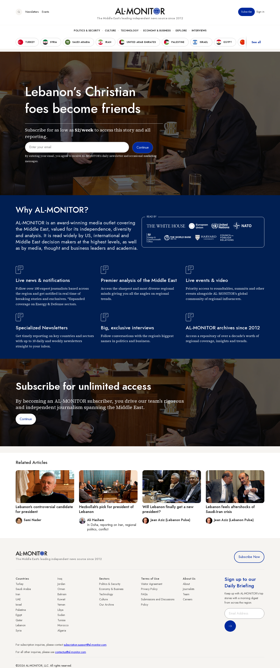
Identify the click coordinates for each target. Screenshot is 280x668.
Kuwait (61, 599)
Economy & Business (157, 30)
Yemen (61, 605)
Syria (19, 630)
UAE (18, 599)
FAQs (144, 594)
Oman (61, 589)
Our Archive (106, 605)
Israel (19, 605)
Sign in (260, 12)
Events (45, 12)
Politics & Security (87, 30)
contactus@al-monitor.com (70, 652)
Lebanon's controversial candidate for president (44, 509)
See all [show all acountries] (256, 42)
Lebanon (21, 625)
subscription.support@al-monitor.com (85, 645)
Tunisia (61, 620)
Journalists (188, 589)
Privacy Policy (149, 589)
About (186, 584)
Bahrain (62, 594)
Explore (181, 30)
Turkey (19, 584)
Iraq (60, 579)
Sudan (61, 615)
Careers (187, 599)
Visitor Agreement (151, 584)
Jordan (61, 584)
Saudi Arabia (23, 589)
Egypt (19, 615)
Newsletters (32, 12)
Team (186, 594)
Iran (18, 594)
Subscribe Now (249, 557)
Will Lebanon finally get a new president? (167, 509)
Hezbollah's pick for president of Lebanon (106, 509)
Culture (110, 30)
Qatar (19, 620)
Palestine (21, 610)
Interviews (199, 30)
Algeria (62, 630)
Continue (26, 419)
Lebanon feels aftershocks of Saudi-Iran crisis (230, 509)
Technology (129, 30)
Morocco (63, 625)
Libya (60, 610)
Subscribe (246, 12)
